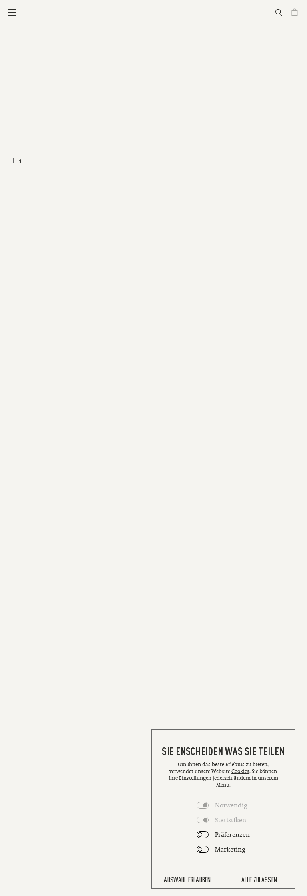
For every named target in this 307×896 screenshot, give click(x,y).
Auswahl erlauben (187, 879)
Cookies (240, 771)
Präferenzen (232, 834)
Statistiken (230, 820)
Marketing (230, 849)
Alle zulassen (259, 879)
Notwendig (231, 805)
